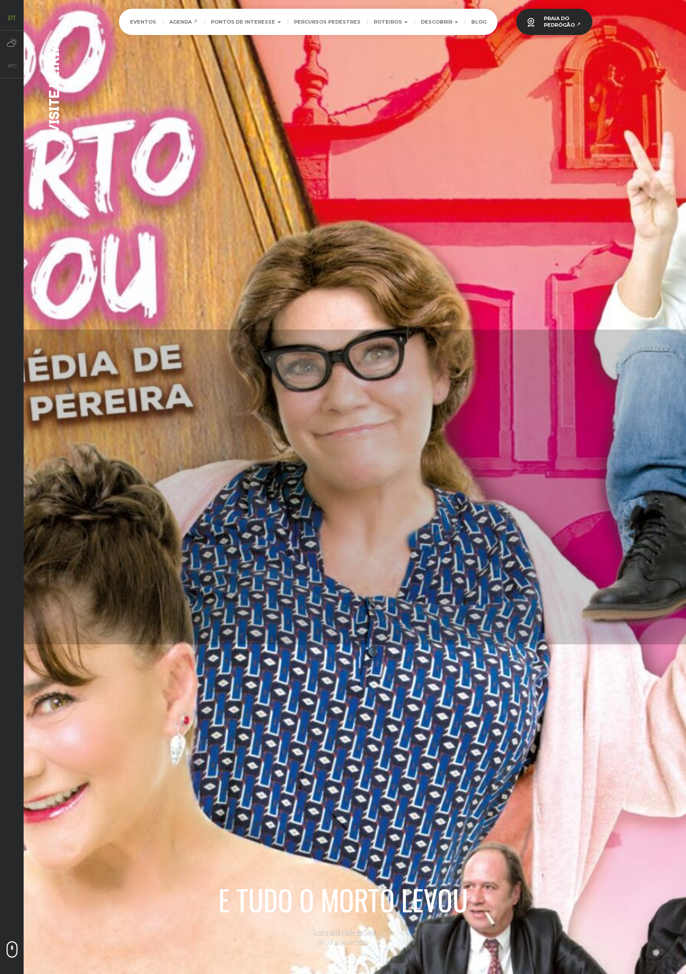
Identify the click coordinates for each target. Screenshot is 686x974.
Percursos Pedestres (327, 22)
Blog (478, 22)
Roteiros (391, 22)
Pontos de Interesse (246, 22)
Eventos (143, 22)
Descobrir (439, 22)
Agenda (183, 22)
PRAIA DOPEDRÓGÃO (562, 21)
